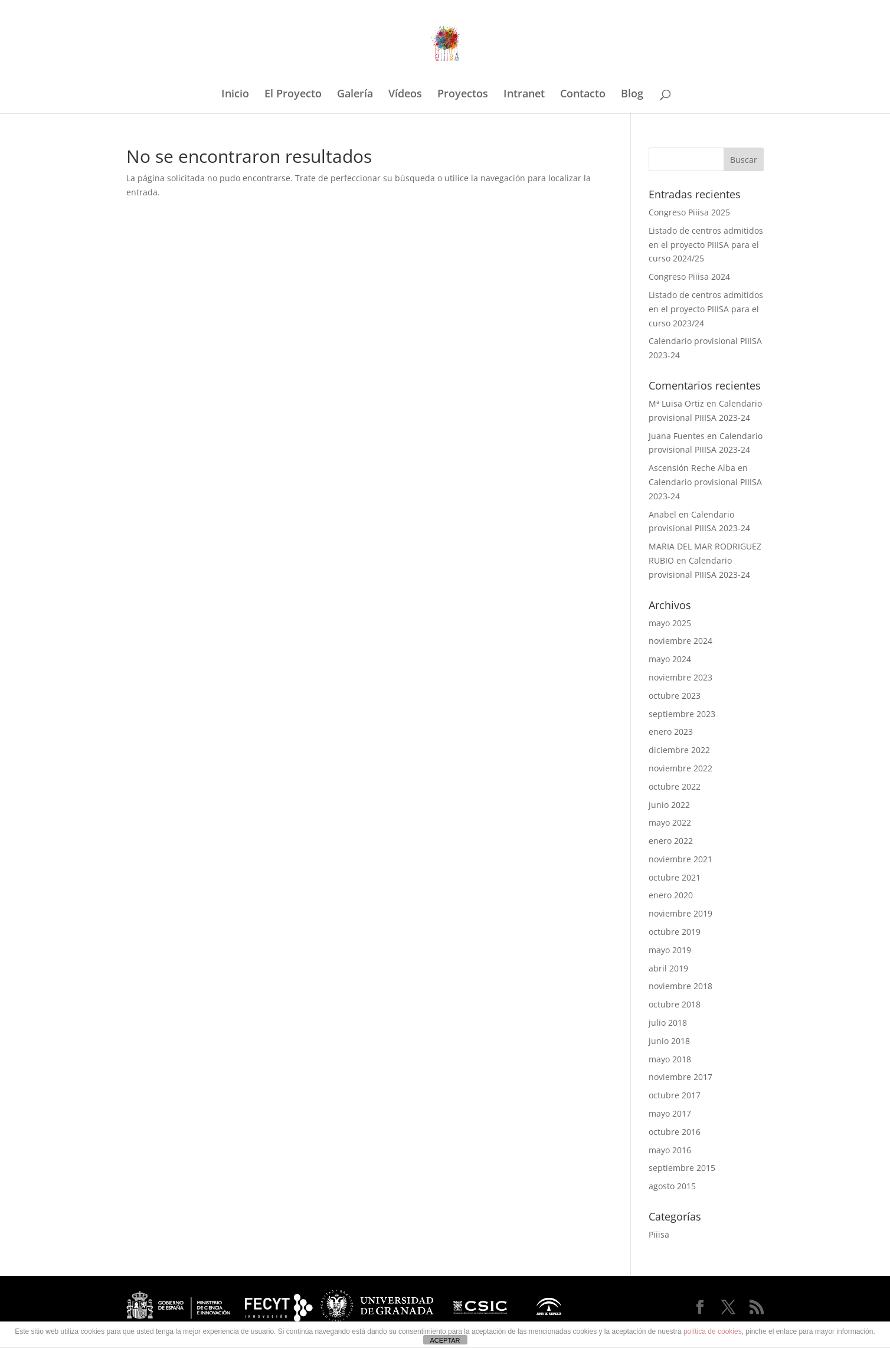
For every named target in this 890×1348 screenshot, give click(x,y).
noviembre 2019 (680, 913)
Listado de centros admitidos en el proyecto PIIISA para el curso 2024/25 (706, 244)
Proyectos (462, 94)
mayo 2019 (670, 950)
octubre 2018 (675, 1004)
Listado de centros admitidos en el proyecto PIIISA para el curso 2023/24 (706, 309)
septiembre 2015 (682, 1167)
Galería (355, 94)
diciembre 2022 (679, 749)
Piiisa (659, 1234)
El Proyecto (293, 94)
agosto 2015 (672, 1186)
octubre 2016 (675, 1131)
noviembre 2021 (680, 859)
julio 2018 (668, 1022)
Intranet (524, 94)
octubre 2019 (675, 931)
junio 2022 (669, 804)
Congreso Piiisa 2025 (689, 212)
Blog (632, 94)
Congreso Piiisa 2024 (689, 276)
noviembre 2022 (680, 768)
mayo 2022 (670, 822)
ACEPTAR (445, 1340)
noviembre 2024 (680, 640)
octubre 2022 (675, 786)
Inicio (235, 94)
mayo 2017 (670, 1113)
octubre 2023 (675, 695)
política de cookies (712, 1331)
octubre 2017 (675, 1095)
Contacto (583, 94)
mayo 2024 (670, 659)
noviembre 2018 (680, 986)
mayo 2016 (670, 1150)
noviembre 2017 (680, 1076)
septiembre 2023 (682, 713)
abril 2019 (668, 968)
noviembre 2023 (680, 677)
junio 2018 (669, 1040)
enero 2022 (671, 840)
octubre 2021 (675, 877)
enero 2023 (671, 731)
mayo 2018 (670, 1059)
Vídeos (405, 94)
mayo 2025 (670, 623)
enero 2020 (671, 895)
